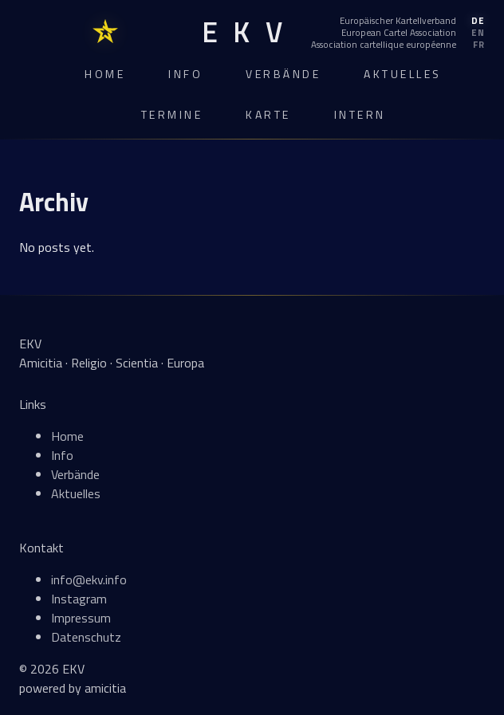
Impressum (81, 617)
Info (185, 73)
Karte (268, 114)
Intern (360, 114)
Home (105, 73)
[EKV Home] (242, 32)
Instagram (79, 598)
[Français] (398, 44)
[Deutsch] (398, 21)
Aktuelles (403, 73)
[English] (398, 32)
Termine (172, 114)
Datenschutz (86, 636)
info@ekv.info (89, 579)
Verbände (283, 73)
